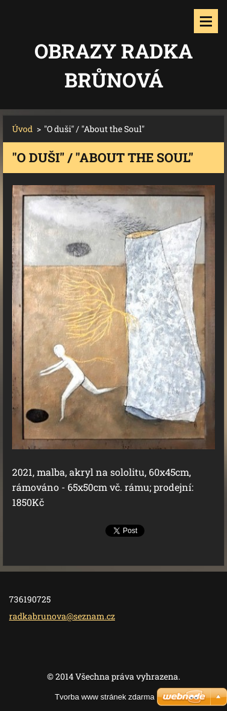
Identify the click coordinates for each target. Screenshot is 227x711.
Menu (206, 21)
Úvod (22, 128)
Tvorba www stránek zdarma (104, 696)
